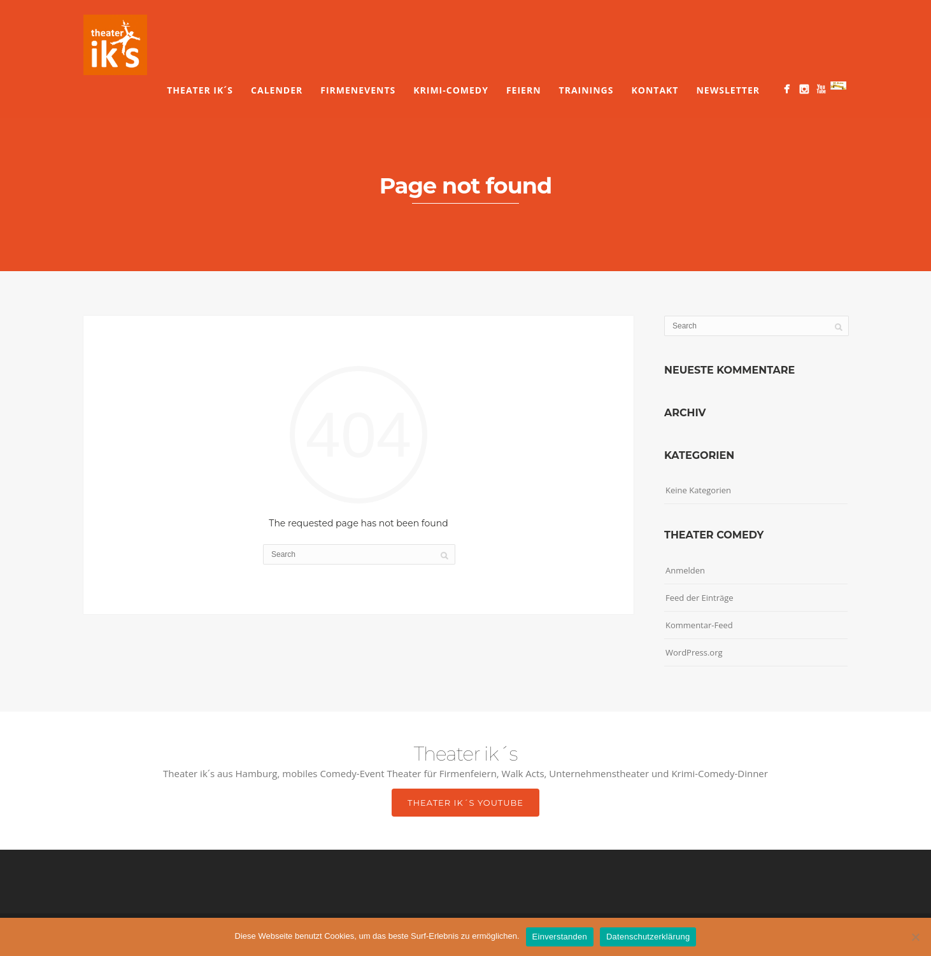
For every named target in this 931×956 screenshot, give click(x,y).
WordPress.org (694, 652)
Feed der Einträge (699, 597)
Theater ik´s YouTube (465, 803)
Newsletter (728, 90)
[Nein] (915, 937)
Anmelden (685, 570)
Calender (276, 90)
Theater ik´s (200, 90)
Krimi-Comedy (450, 90)
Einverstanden (559, 936)
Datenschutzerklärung (648, 936)
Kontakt (654, 90)
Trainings (586, 90)
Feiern (523, 90)
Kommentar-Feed (699, 625)
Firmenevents (357, 90)
